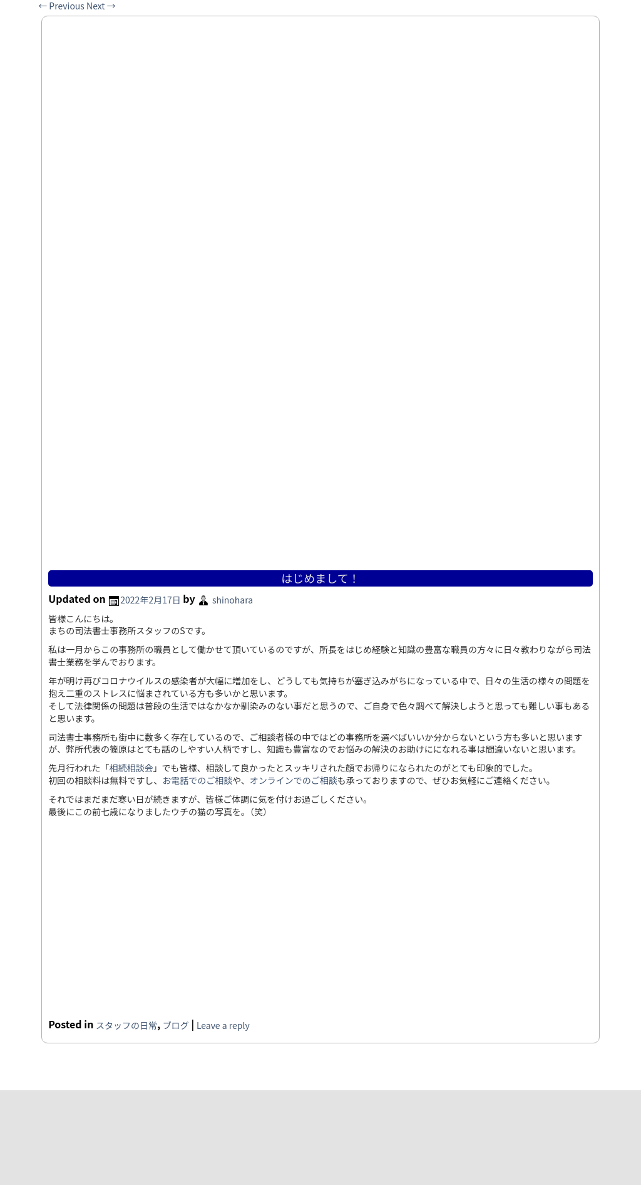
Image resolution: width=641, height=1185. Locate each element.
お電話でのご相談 (197, 780)
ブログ (176, 1025)
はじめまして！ (320, 578)
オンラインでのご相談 (293, 780)
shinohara (232, 599)
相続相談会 (131, 767)
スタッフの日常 (126, 1025)
